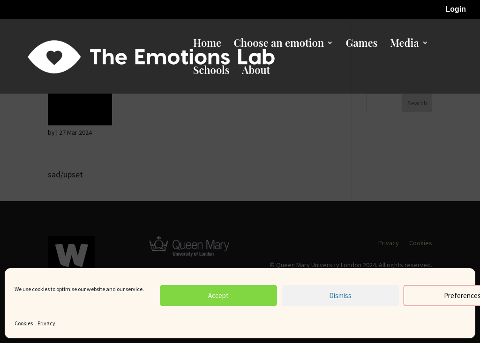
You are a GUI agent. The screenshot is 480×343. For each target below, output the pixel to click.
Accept (218, 295)
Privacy (46, 323)
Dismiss (340, 295)
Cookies (24, 323)
